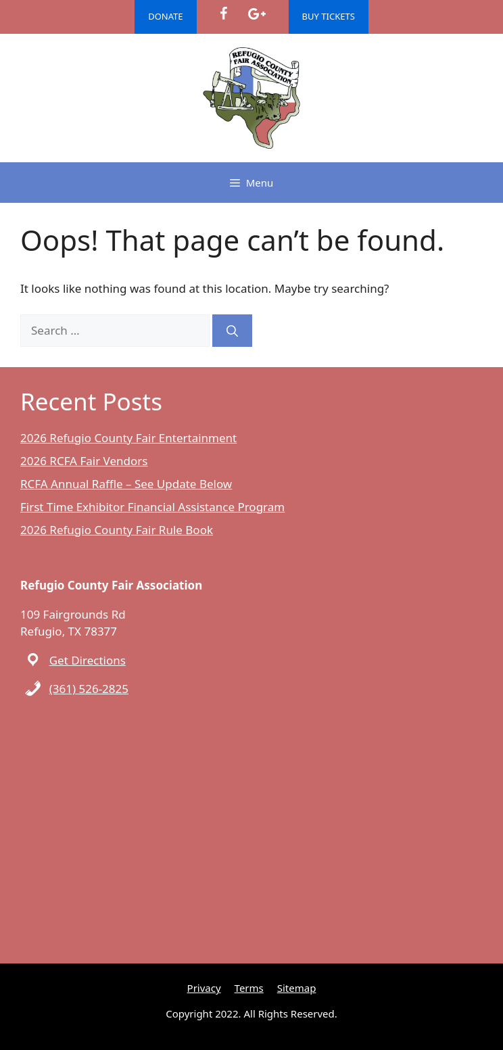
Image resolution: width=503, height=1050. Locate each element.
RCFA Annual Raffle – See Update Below (126, 484)
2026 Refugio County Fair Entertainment (128, 438)
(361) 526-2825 (88, 688)
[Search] (232, 330)
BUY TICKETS (328, 16)
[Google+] (256, 14)
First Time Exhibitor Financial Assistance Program (152, 507)
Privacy (204, 988)
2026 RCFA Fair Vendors (83, 461)
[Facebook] (223, 14)
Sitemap (296, 988)
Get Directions (87, 660)
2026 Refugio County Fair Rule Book (116, 530)
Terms (249, 988)
